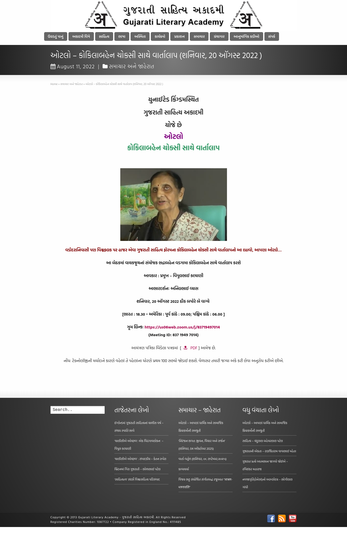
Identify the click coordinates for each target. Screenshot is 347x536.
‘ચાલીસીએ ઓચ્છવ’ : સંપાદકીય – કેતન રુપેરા (140, 458)
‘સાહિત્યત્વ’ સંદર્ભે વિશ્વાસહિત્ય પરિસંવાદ (137, 479)
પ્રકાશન (179, 36)
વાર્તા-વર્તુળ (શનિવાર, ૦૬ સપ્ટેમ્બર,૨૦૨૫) (203, 458)
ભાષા (121, 36)
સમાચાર (199, 36)
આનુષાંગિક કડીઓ (246, 36)
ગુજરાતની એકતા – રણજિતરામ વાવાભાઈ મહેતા (269, 451)
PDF (194, 348)
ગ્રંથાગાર (219, 36)
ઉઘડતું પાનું (55, 36)
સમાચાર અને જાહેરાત (131, 66)
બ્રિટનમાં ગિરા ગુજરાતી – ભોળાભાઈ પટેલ (137, 469)
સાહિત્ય (104, 36)
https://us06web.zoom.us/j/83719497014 (182, 327)
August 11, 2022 (73, 66)
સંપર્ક (271, 36)
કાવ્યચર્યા (184, 469)
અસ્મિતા (140, 36)
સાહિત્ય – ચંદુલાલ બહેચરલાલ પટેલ (262, 440)
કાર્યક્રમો (160, 36)
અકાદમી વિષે (81, 36)
